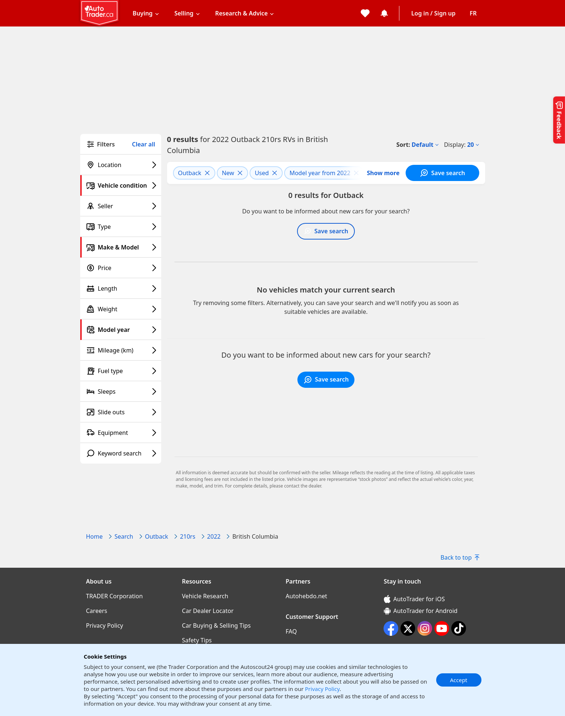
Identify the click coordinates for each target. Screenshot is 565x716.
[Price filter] (120, 268)
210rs (187, 536)
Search (123, 536)
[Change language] (473, 13)
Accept (458, 680)
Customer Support (312, 617)
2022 (214, 536)
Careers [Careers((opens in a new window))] (96, 611)
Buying (142, 13)
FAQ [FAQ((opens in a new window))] (291, 631)
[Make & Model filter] (120, 247)
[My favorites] (365, 13)
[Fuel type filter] (120, 371)
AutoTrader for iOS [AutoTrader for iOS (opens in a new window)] (414, 599)
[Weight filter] (120, 309)
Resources (196, 581)
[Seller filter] (120, 206)
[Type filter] (120, 226)
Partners (298, 581)
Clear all (143, 144)
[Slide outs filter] (120, 412)
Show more (383, 173)
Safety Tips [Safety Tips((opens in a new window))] (197, 640)
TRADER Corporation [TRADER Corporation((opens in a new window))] (114, 596)
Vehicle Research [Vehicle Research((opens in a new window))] (205, 596)
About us (99, 581)
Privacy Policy (322, 688)
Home (94, 536)
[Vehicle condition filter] (120, 185)
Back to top (460, 557)
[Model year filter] (120, 329)
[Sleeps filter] (120, 391)
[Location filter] (120, 165)
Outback (156, 536)
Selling (184, 13)
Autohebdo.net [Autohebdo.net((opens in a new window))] (306, 596)
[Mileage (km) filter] (120, 350)
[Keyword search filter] (120, 453)
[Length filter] (120, 288)
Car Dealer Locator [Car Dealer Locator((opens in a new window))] (207, 611)
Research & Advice (241, 13)
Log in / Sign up (433, 13)
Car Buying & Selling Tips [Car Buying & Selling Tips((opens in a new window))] (216, 625)
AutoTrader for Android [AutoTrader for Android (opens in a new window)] (421, 611)
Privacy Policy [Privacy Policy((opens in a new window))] (104, 625)
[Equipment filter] (120, 432)
